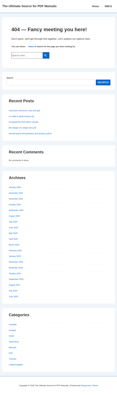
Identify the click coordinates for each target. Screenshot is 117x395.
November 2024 (16, 268)
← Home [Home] (30, 46)
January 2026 (15, 187)
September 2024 (16, 279)
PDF (11, 353)
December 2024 (16, 262)
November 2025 (16, 199)
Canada (12, 330)
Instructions (14, 342)
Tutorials (12, 359)
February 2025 (15, 250)
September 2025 (16, 210)
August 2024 (14, 285)
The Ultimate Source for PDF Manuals (29, 6)
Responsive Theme (89, 385)
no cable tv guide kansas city (21, 116)
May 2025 (13, 233)
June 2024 (13, 296)
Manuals (12, 347)
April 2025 (13, 239)
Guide (11, 336)
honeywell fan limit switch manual (23, 122)
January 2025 (15, 256)
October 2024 (15, 273)
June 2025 (13, 227)
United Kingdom (16, 365)
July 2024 (13, 291)
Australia (13, 324)
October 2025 (15, 204)
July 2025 (13, 222)
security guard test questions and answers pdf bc (30, 133)
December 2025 (16, 193)
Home (95, 6)
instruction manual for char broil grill (24, 110)
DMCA (108, 6)
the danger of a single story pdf (22, 128)
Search (10, 78)
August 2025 (14, 216)
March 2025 (14, 245)
